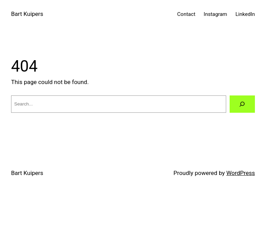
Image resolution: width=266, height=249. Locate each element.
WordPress (240, 172)
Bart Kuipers (27, 13)
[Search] (242, 104)
